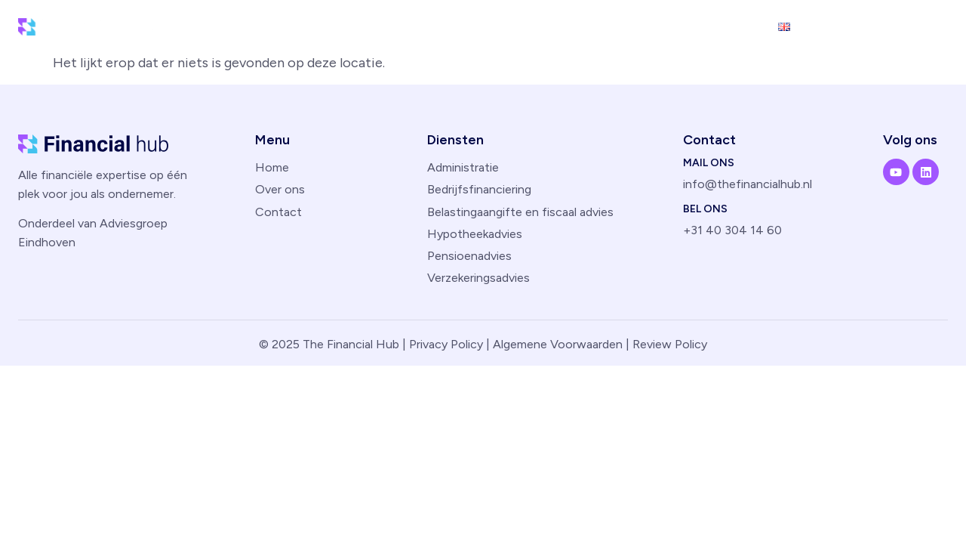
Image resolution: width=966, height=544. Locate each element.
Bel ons (705, 208)
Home (525, 26)
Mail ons (708, 162)
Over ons (669, 26)
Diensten (593, 26)
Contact (736, 26)
